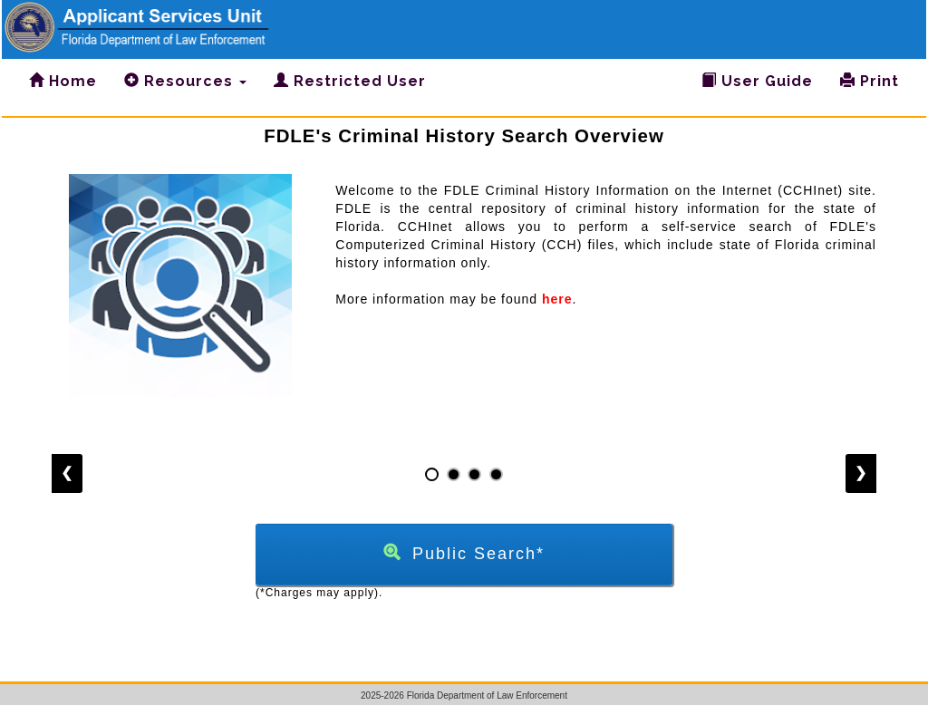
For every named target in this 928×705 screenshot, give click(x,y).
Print (869, 81)
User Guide (757, 81)
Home (63, 81)
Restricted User (350, 81)
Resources (185, 81)
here (557, 299)
